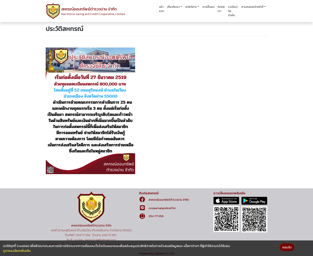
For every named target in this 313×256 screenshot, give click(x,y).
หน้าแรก (161, 9)
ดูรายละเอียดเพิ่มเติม (17, 250)
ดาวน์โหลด (208, 7)
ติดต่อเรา (221, 9)
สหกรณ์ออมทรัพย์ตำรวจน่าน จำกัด (169, 200)
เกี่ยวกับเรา (173, 7)
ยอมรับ (287, 247)
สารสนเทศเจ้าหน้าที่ (252, 7)
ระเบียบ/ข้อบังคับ (233, 11)
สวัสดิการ (191, 7)
